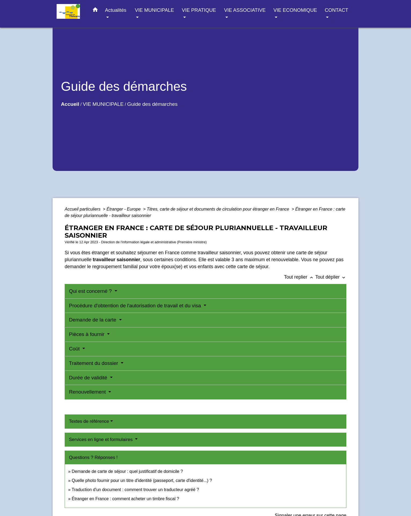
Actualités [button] (115, 10)
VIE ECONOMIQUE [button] (295, 10)
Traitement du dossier (94, 363)
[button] (95, 10)
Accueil (70, 104)
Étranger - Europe (124, 209)
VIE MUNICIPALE (103, 104)
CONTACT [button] (336, 10)
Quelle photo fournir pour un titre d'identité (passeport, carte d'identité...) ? (142, 480)
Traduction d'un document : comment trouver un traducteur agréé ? (135, 489)
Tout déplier (330, 277)
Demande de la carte (93, 320)
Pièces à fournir (87, 334)
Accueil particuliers (83, 209)
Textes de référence (89, 421)
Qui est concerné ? (91, 291)
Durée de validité (89, 377)
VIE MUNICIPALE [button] (154, 10)
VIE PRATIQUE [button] (199, 10)
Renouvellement (88, 392)
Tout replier (299, 277)
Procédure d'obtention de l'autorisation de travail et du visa (135, 305)
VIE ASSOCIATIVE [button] (245, 10)
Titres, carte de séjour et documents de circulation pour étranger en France (218, 209)
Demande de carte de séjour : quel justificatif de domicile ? (127, 471)
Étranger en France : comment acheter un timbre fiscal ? (125, 498)
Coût (75, 349)
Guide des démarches (152, 104)
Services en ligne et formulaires (101, 439)
